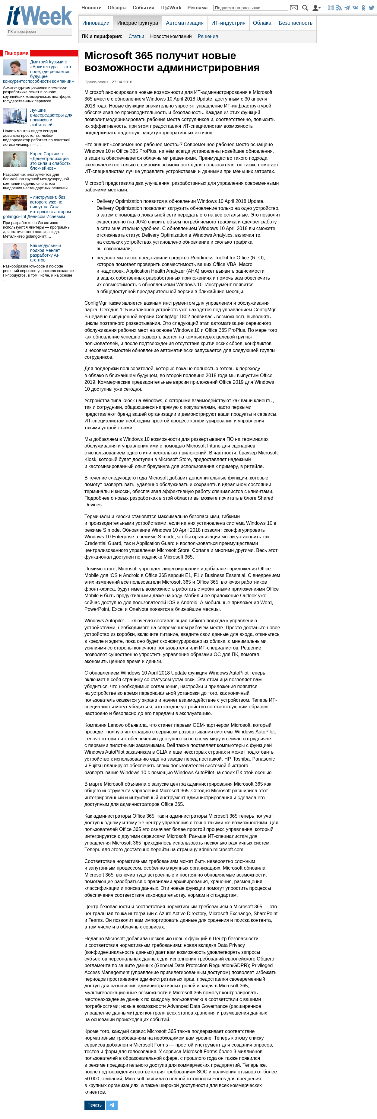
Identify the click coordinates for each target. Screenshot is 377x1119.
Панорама (16, 53)
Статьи (136, 36)
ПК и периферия (22, 32)
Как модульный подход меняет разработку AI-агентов (45, 252)
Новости (91, 7)
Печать (94, 1105)
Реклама (197, 7)
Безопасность (295, 23)
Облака (262, 23)
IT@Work (171, 7)
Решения (208, 36)
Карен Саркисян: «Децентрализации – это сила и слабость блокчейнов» (51, 161)
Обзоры (117, 7)
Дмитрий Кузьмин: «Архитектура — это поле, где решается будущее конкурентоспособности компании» (38, 71)
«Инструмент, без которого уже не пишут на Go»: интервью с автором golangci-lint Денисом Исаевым (37, 207)
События (143, 7)
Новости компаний (171, 36)
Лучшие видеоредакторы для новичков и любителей (51, 117)
